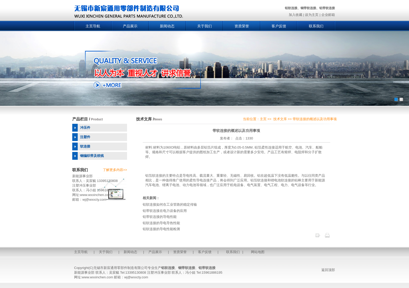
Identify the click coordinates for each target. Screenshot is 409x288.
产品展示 (130, 26)
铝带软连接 (207, 268)
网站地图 (257, 252)
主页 (263, 119)
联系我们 (316, 26)
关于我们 (204, 26)
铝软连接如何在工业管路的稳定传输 (170, 204)
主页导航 (93, 26)
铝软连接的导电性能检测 (161, 229)
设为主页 (311, 15)
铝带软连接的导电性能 (160, 217)
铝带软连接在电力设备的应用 (165, 211)
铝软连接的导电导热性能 (161, 223)
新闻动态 (167, 26)
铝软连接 (168, 268)
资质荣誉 (241, 26)
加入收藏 (295, 15)
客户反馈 (279, 26)
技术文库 (280, 119)
